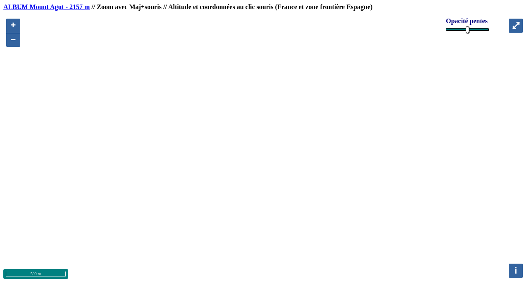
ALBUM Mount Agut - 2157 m (46, 6)
